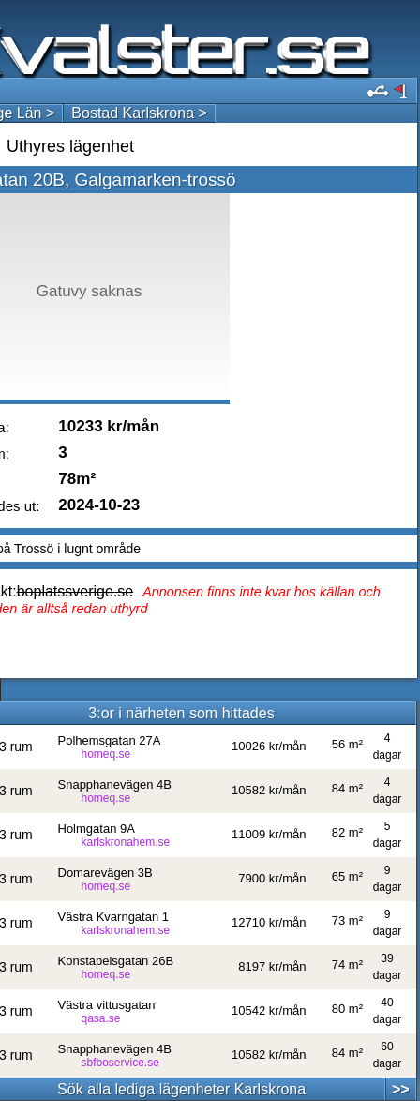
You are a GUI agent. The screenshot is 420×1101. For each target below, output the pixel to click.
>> (401, 1089)
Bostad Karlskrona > (139, 113)
